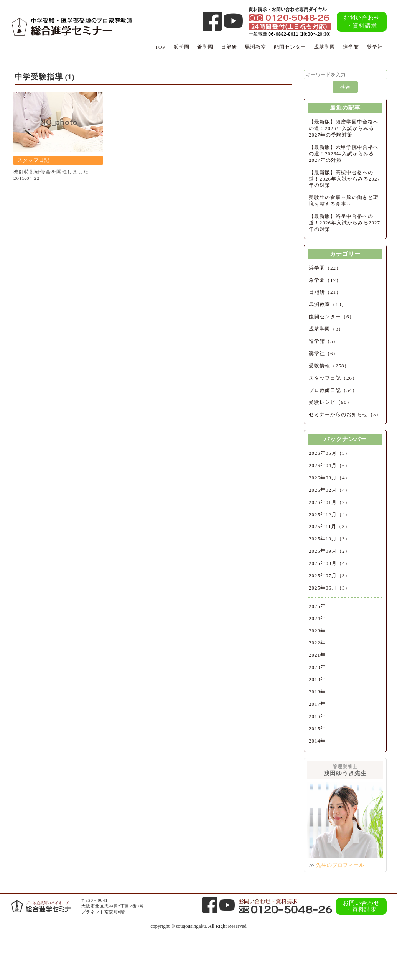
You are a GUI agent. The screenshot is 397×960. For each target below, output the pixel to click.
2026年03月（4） (330, 478)
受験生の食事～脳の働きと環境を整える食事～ (344, 200)
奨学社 (375, 47)
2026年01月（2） (330, 502)
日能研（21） (325, 292)
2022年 (317, 642)
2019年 (317, 679)
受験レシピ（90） (330, 402)
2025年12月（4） (330, 514)
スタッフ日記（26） (333, 378)
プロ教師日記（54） (333, 390)
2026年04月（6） (330, 465)
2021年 (317, 655)
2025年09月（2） (330, 551)
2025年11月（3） (329, 526)
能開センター (290, 47)
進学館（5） (324, 341)
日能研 (229, 47)
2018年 (317, 692)
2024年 (317, 618)
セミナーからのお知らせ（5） (345, 414)
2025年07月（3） (330, 575)
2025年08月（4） (330, 563)
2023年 (317, 631)
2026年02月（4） (330, 490)
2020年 (317, 667)
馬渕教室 (255, 47)
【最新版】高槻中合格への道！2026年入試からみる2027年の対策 (344, 179)
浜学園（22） (325, 268)
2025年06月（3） (330, 588)
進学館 (351, 47)
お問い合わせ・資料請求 (361, 22)
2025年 (317, 606)
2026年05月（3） (330, 453)
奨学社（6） (324, 353)
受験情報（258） (329, 366)
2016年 (317, 716)
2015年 (317, 728)
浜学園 (181, 47)
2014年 (317, 741)
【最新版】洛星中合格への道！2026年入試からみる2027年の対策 (344, 222)
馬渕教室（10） (328, 304)
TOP (160, 47)
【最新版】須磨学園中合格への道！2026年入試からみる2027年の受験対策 (344, 128)
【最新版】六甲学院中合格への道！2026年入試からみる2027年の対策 (344, 153)
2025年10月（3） (330, 539)
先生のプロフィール (340, 865)
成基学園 (324, 47)
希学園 (205, 47)
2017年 (317, 704)
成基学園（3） (326, 329)
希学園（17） (325, 280)
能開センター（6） (332, 316)
